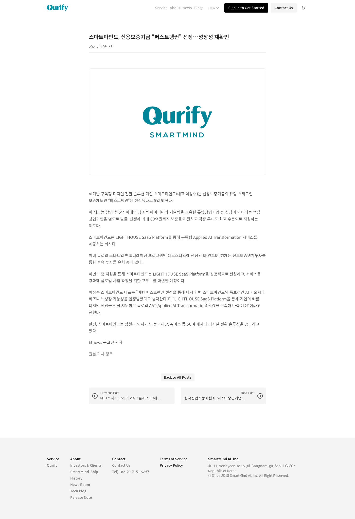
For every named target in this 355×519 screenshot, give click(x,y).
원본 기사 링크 (101, 354)
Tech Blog (78, 491)
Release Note (81, 497)
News (187, 8)
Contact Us (121, 465)
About (175, 8)
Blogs (198, 8)
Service (161, 8)
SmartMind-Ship (84, 472)
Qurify (52, 465)
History (76, 478)
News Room (80, 484)
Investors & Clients (86, 465)
